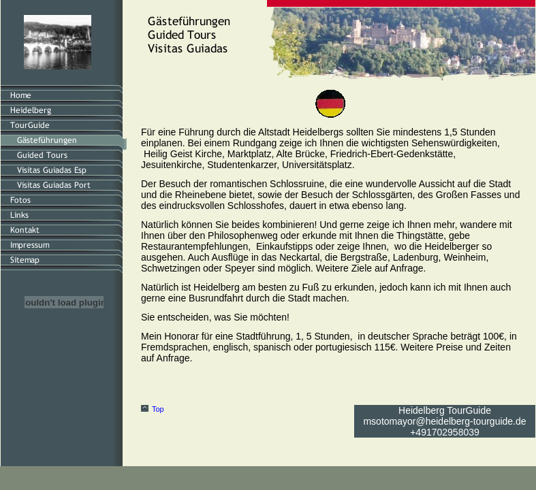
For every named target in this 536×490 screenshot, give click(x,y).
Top (158, 409)
